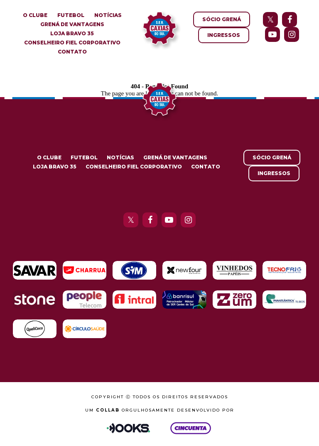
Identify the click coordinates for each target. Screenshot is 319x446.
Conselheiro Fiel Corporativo (72, 42)
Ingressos (223, 35)
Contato (72, 52)
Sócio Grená (221, 19)
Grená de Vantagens (72, 24)
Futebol (70, 15)
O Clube (35, 15)
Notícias (108, 15)
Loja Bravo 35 (72, 33)
